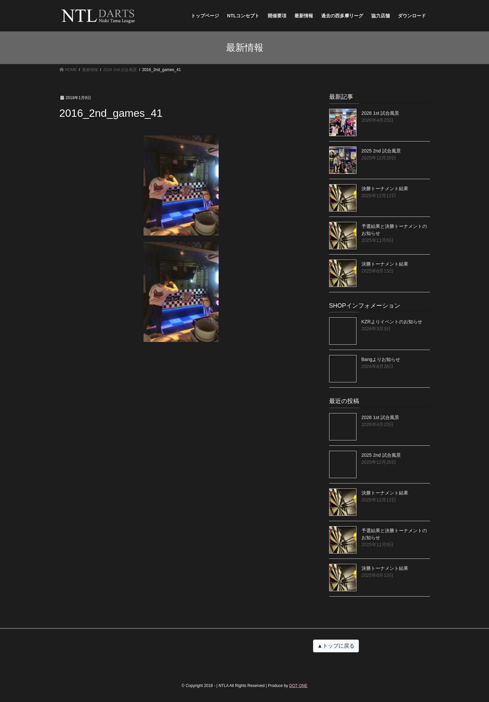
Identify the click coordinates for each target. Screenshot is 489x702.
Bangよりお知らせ (381, 359)
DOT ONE (298, 685)
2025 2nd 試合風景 (381, 150)
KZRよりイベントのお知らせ (391, 321)
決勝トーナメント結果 (384, 188)
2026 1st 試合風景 (380, 113)
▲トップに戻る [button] (336, 646)
